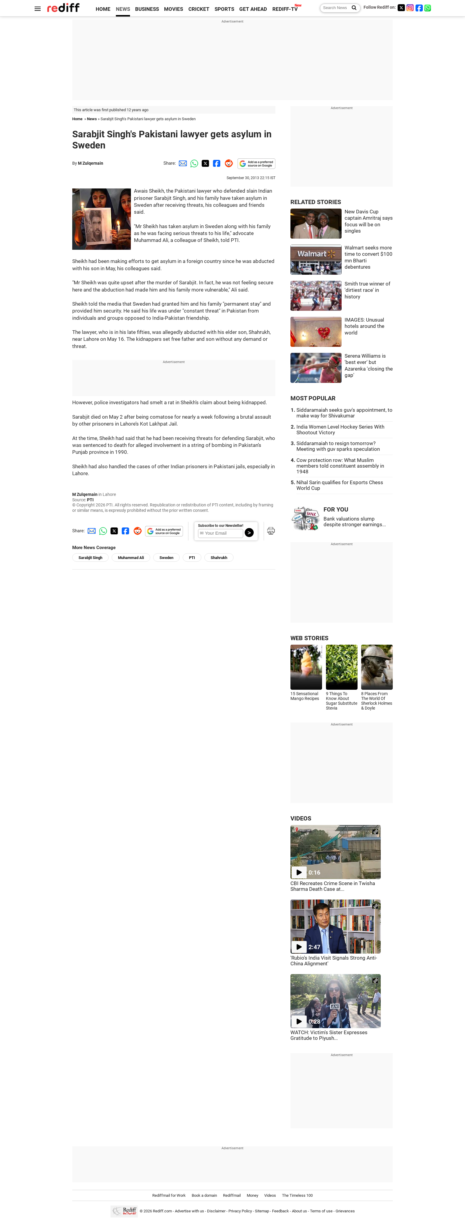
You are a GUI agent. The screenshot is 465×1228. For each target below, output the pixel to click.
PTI (90, 499)
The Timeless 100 (297, 1195)
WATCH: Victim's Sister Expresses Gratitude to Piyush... (328, 1035)
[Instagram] (410, 7)
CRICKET (198, 9)
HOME (103, 9)
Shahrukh (219, 557)
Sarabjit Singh (90, 557)
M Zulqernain (90, 163)
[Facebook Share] (216, 163)
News (92, 119)
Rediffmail (232, 1195)
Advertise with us (189, 1211)
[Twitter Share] (204, 163)
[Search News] (352, 8)
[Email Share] (182, 163)
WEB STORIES (309, 638)
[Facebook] (419, 7)
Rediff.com (162, 1211)
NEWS (123, 9)
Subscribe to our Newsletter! (220, 526)
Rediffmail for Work (169, 1195)
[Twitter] (401, 7)
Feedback (280, 1211)
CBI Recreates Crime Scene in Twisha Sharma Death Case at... (332, 886)
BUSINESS (147, 9)
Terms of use (321, 1211)
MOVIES (173, 9)
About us (299, 1211)
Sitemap (262, 1211)
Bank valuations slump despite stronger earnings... (355, 521)
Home (77, 119)
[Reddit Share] (227, 163)
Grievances (345, 1211)
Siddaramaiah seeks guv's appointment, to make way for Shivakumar (344, 413)
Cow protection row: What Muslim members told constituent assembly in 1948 (340, 466)
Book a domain (204, 1195)
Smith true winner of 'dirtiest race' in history (367, 290)
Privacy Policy (240, 1211)
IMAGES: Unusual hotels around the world (364, 326)
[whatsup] (428, 7)
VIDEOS (300, 818)
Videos (270, 1195)
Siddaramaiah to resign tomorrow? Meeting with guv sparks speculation (338, 446)
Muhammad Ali (131, 557)
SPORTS (224, 9)
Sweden (166, 557)
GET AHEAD (253, 9)
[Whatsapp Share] (193, 163)
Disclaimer (216, 1211)
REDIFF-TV (285, 9)
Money (252, 1195)
